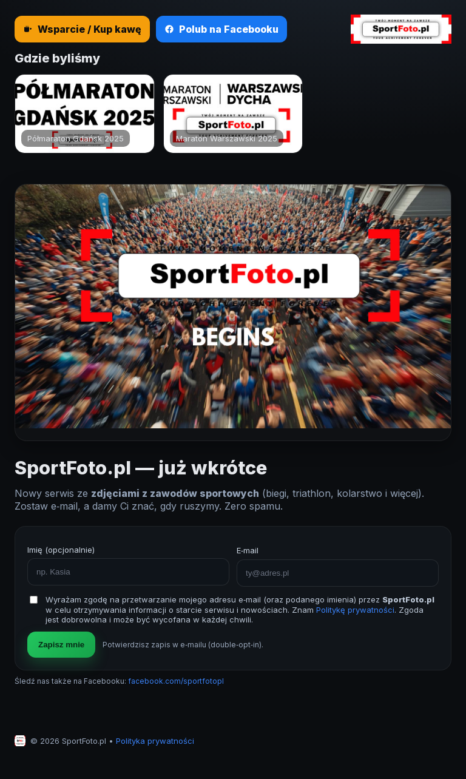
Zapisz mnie (61, 644)
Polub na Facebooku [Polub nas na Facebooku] (221, 29)
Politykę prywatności (355, 610)
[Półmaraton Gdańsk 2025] (85, 113)
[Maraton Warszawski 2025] (233, 113)
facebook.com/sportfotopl (176, 681)
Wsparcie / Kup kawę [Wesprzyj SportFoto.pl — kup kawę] (82, 29)
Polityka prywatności (155, 741)
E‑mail (247, 550)
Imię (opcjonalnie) (61, 550)
